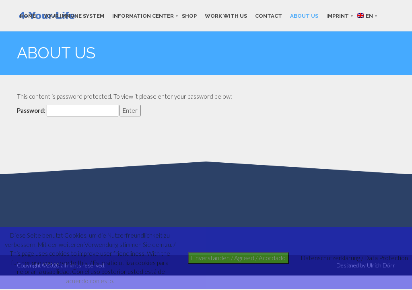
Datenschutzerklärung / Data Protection (354, 257)
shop (189, 15)
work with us (226, 15)
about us (304, 15)
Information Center (143, 15)
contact (268, 15)
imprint (337, 15)
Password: (67, 110)
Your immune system (74, 15)
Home (28, 15)
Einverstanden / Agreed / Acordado (238, 257)
